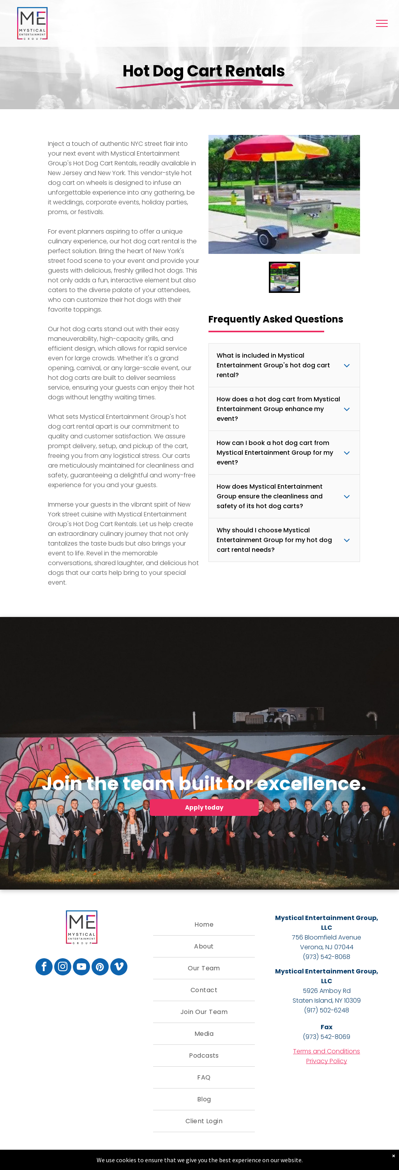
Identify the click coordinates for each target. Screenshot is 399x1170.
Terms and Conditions (326, 1051)
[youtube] (81, 967)
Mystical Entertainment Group (325, 917)
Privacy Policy (326, 1061)
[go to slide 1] (284, 277)
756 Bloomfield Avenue (326, 937)
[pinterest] (100, 967)
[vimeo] (118, 967)
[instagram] (62, 967)
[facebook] (44, 967)
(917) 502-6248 (326, 1010)
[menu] (382, 23)
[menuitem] (204, 925)
